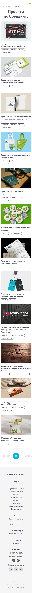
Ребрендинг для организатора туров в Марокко (14, 403)
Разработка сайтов (16, 519)
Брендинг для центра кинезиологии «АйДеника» (13, 81)
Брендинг (16, 6)
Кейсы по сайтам (16, 522)
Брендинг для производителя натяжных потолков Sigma (14, 45)
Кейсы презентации (16, 533)
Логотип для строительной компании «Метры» (13, 262)
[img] (16, 31)
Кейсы (10, 6)
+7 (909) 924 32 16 (16, 553)
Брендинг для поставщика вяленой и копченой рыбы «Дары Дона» (16, 368)
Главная (3, 6)
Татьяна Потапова (16, 474)
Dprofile (16, 543)
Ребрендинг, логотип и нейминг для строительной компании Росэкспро (15, 329)
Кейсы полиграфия (16, 531)
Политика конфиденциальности (16, 584)
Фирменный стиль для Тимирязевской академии (12, 439)
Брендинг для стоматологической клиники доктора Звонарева (16, 117)
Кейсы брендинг (16, 525)
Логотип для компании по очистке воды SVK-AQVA (12, 295)
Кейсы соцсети (16, 528)
